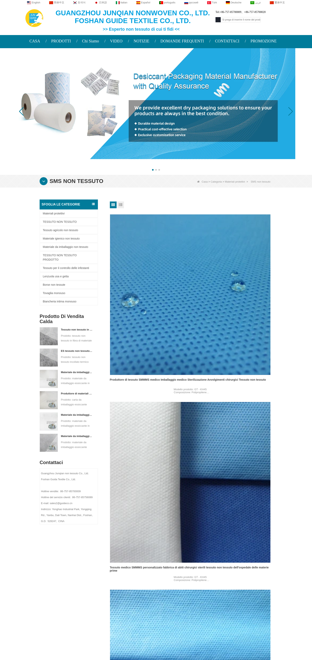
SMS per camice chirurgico (183, 348)
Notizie (67, 595)
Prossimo (195, 540)
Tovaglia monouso (54, 293)
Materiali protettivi (235, 181)
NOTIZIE (141, 41)
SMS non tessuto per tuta (126, 348)
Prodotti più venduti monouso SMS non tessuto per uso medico (244, 428)
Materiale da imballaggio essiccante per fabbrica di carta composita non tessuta (77, 372)
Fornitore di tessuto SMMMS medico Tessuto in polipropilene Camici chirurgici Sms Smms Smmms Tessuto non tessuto (246, 272)
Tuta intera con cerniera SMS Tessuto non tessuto (134, 428)
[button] (153, 170)
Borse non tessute (54, 284)
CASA (34, 41)
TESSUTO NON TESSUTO (60, 221)
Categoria (216, 181)
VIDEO (116, 41)
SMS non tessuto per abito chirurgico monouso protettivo (190, 507)
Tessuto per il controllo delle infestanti (66, 268)
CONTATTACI (227, 41)
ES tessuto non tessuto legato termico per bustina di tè (77, 350)
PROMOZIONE (264, 41)
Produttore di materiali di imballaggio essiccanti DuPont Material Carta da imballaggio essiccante (77, 393)
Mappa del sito (73, 602)
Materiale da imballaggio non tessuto (65, 246)
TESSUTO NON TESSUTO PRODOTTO (60, 257)
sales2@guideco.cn (120, 604)
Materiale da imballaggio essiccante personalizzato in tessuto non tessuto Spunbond (77, 436)
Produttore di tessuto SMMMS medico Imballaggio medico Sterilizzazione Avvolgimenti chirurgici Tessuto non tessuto (135, 272)
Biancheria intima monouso (59, 301)
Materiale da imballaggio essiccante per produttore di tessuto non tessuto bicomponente (77, 414)
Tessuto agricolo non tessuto (60, 230)
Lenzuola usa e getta (56, 276)
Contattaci (70, 587)
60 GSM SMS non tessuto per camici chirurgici (245, 507)
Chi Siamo (90, 41)
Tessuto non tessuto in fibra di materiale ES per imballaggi (77, 329)
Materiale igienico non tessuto (61, 238)
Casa (202, 181)
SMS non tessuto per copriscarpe (243, 348)
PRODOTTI (61, 41)
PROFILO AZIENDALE (76, 579)
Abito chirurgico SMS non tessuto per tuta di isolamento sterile (190, 428)
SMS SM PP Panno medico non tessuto (130, 507)
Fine (208, 540)
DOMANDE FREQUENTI (182, 41)
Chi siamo (69, 571)
